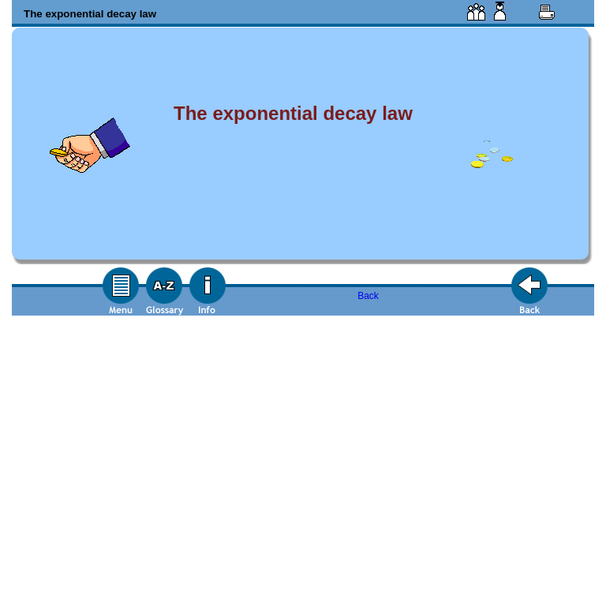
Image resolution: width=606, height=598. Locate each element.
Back (368, 295)
